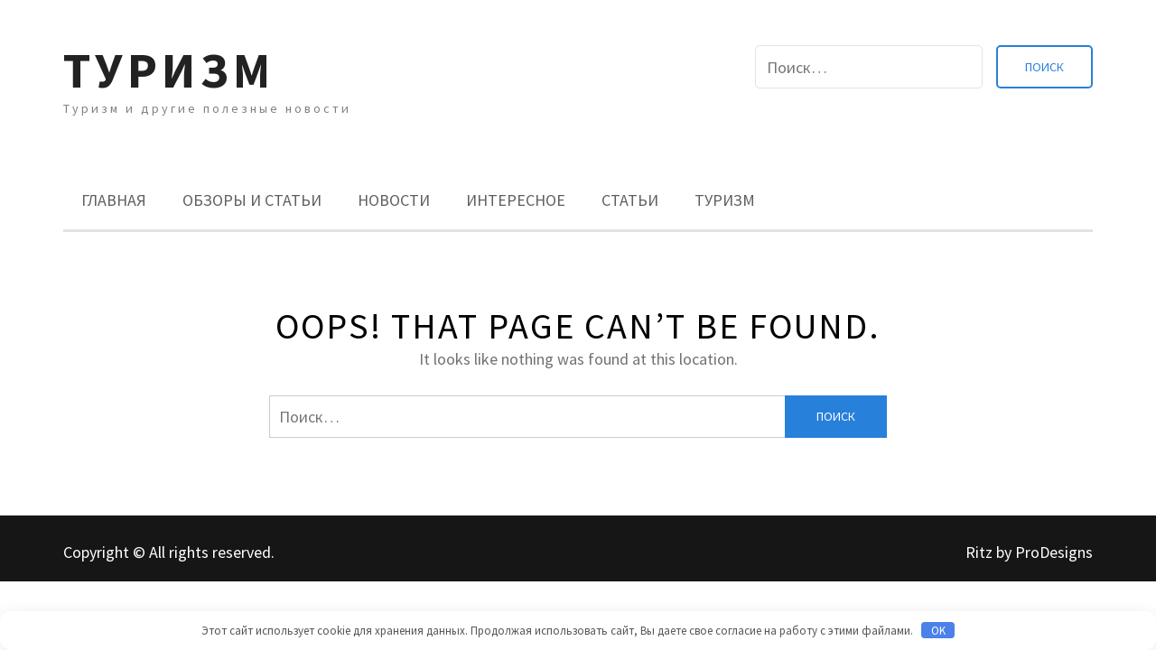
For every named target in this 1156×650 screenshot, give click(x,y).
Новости (394, 200)
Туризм (169, 70)
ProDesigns (1054, 552)
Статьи (629, 200)
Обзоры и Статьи (252, 200)
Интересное (515, 200)
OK (938, 630)
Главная (113, 200)
